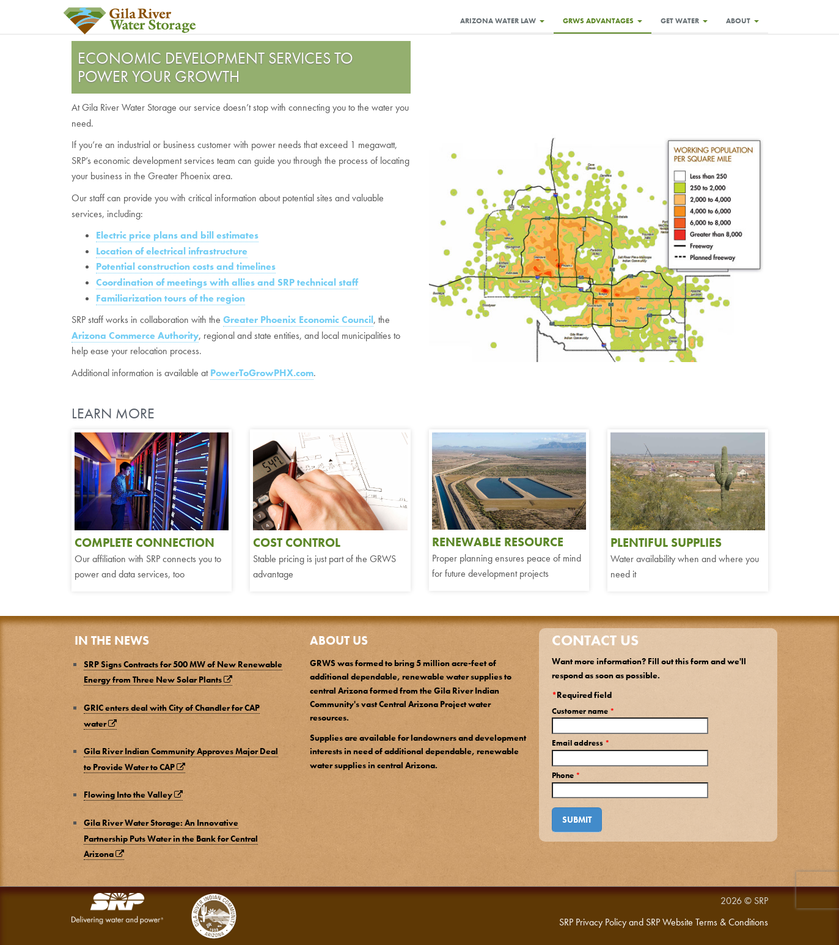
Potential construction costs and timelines (186, 266)
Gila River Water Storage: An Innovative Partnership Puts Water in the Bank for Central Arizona (171, 838)
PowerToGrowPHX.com (261, 372)
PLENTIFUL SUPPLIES (666, 542)
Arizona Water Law (502, 21)
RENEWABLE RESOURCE (497, 542)
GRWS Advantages (602, 21)
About (742, 21)
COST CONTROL (296, 542)
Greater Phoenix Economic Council (298, 319)
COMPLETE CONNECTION (144, 542)
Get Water (684, 21)
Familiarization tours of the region (170, 298)
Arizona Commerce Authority (135, 335)
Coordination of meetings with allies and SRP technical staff (227, 282)
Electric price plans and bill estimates (177, 235)
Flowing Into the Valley (133, 794)
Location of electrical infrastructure (171, 251)
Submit (577, 819)
